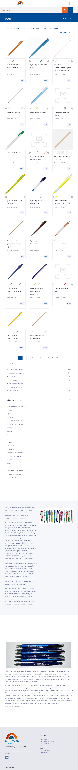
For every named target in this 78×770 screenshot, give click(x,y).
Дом (8, 438)
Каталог (7, 10)
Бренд (17, 28)
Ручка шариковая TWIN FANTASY (14, 202)
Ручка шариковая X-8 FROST (61, 289)
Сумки (9, 431)
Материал (36, 28)
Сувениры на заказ (14, 474)
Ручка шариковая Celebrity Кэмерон (12, 336)
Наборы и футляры (40, 387)
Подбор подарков (46, 750)
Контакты (43, 752)
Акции (42, 748)
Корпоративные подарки (16, 453)
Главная (64, 19)
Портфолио (44, 744)
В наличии (55, 28)
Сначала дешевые (64, 33)
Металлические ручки (40, 373)
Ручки (71, 19)
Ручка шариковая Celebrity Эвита (36, 202)
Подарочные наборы (15, 421)
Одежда (10, 410)
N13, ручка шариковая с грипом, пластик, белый (38, 157)
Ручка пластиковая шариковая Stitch (13, 66)
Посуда (10, 417)
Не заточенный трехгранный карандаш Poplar (14, 244)
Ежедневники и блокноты (16, 406)
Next (48, 61)
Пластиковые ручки (40, 369)
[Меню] (71, 3)
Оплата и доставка (47, 741)
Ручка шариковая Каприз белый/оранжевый (62, 242)
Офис (9, 463)
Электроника (11, 428)
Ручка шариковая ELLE (38, 112)
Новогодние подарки (15, 424)
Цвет (26, 28)
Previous (30, 61)
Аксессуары (11, 467)
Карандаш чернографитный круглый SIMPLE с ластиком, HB (62, 68)
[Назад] (16, 358)
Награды (10, 449)
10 (57, 358)
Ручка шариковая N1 (14, 152)
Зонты (9, 435)
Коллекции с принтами (15, 470)
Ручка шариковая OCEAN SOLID (38, 66)
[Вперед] (62, 358)
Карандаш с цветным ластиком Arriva (37, 336)
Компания (43, 739)
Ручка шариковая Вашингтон (36, 242)
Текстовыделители (40, 383)
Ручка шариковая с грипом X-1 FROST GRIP (62, 202)
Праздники (11, 460)
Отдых (9, 442)
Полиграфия (11, 477)
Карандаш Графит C (13, 112)
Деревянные (40, 376)
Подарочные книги (14, 456)
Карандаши (40, 380)
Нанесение (44, 746)
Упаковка (10, 445)
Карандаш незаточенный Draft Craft (62, 157)
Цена (9, 28)
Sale (45, 28)
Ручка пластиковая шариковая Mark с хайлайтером (36, 291)
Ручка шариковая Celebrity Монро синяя (14, 289)
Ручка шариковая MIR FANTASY (61, 113)
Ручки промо (40, 390)
